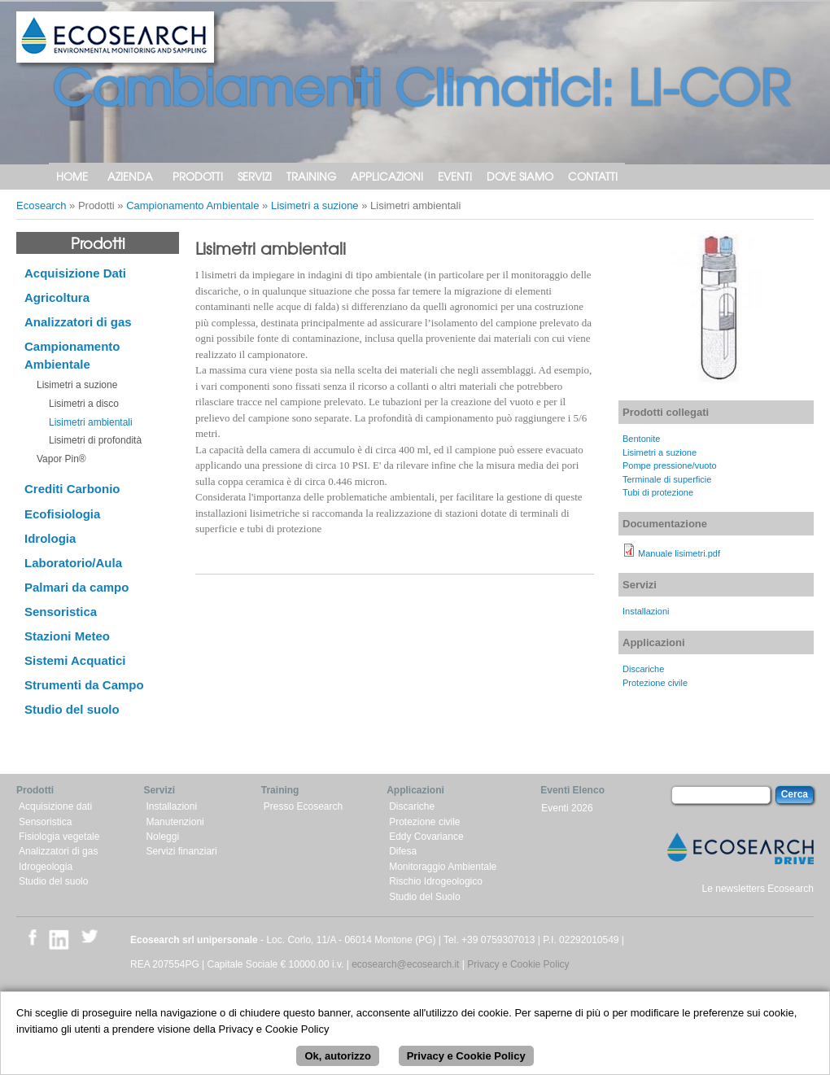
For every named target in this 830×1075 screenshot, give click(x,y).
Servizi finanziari (181, 851)
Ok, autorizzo (337, 1064)
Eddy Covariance (426, 836)
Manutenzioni (174, 822)
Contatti (593, 176)
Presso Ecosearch (303, 806)
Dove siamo (520, 176)
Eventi (455, 176)
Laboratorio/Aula (73, 563)
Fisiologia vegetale (59, 836)
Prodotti (198, 176)
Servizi (255, 176)
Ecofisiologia (62, 514)
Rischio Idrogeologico (436, 881)
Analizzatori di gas (78, 322)
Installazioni (645, 611)
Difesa (403, 851)
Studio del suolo (72, 709)
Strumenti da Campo (84, 685)
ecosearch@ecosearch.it (405, 964)
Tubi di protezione (657, 492)
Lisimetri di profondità (95, 440)
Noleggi (162, 836)
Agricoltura (57, 297)
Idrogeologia (45, 866)
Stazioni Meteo (67, 636)
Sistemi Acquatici (74, 660)
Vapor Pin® (61, 459)
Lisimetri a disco (84, 403)
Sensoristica (60, 611)
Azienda (130, 176)
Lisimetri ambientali (91, 422)
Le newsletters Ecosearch (758, 888)
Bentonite (641, 439)
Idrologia (50, 538)
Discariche (643, 669)
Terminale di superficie (666, 479)
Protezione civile (655, 683)
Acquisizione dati (55, 806)
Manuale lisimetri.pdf (679, 553)
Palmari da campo (76, 587)
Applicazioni (387, 176)
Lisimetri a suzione (315, 205)
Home (72, 176)
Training (311, 176)
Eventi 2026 (566, 808)
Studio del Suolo (424, 896)
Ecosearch (41, 205)
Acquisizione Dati (75, 273)
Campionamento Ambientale (192, 205)
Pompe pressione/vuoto (669, 465)
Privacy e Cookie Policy (518, 964)
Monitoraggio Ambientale (442, 866)
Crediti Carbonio (72, 489)
